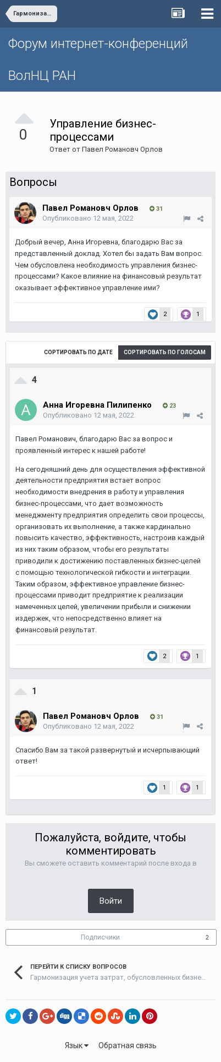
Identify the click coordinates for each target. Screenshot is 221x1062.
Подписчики (100, 937)
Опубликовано (88, 218)
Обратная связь (127, 1045)
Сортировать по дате (78, 352)
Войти (111, 901)
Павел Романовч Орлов (122, 149)
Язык (77, 1045)
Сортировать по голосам (165, 352)
